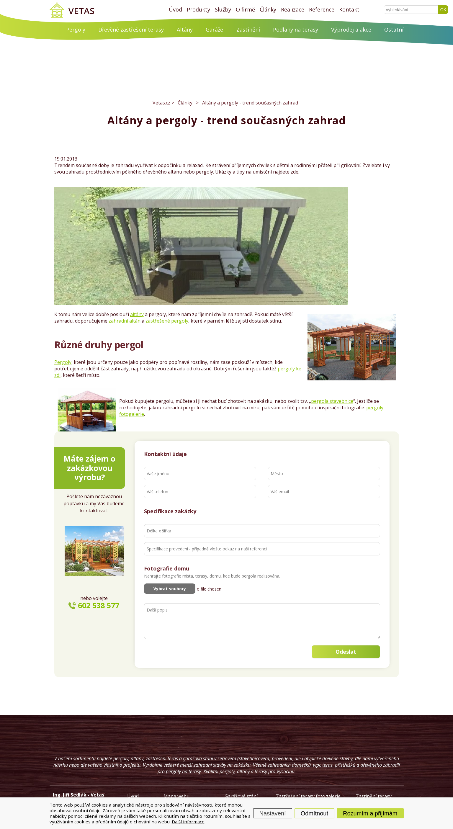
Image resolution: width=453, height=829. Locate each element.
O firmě (245, 9)
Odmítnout (314, 813)
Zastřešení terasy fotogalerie (308, 796)
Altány (185, 29)
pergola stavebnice (332, 401)
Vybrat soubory (169, 588)
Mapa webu (176, 796)
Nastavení (272, 813)
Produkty (198, 9)
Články (268, 9)
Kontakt (349, 9)
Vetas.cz (161, 102)
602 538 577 (98, 605)
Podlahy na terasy (295, 29)
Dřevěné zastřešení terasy (131, 29)
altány (137, 314)
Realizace (292, 9)
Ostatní (393, 29)
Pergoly (75, 29)
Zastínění (248, 29)
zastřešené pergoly (166, 321)
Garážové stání (241, 796)
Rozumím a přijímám (370, 813)
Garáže (214, 29)
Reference (321, 9)
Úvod (175, 9)
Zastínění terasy (374, 796)
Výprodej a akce (351, 29)
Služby (223, 9)
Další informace (188, 821)
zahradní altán (124, 321)
